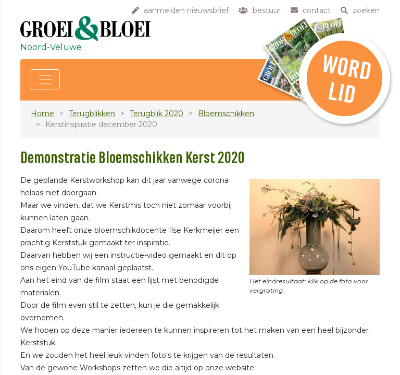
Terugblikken (92, 113)
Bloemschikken (226, 113)
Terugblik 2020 (156, 113)
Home (42, 113)
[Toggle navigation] (45, 79)
